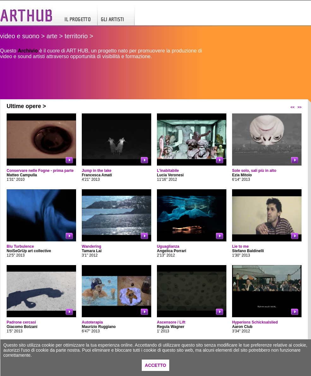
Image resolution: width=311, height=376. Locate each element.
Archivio (28, 50)
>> (299, 107)
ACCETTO (155, 365)
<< (292, 107)
